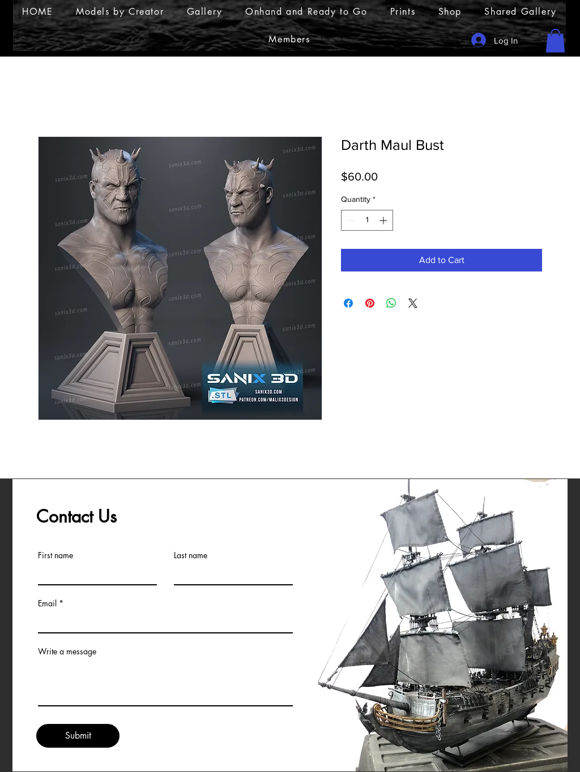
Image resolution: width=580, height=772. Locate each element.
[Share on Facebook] (348, 303)
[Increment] (384, 220)
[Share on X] (413, 303)
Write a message (67, 651)
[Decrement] (350, 220)
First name (55, 555)
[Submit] (78, 736)
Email (47, 603)
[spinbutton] (367, 220)
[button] (555, 41)
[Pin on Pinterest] (370, 303)
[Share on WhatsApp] (391, 303)
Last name (190, 555)
